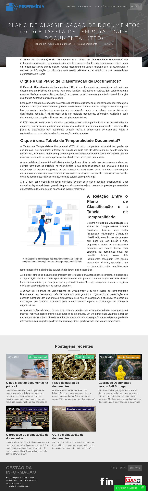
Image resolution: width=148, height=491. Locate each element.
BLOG (123, 6)
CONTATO (135, 6)
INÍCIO (114, 468)
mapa (123, 468)
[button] (103, 6)
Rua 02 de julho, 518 (14, 477)
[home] (25, 7)
